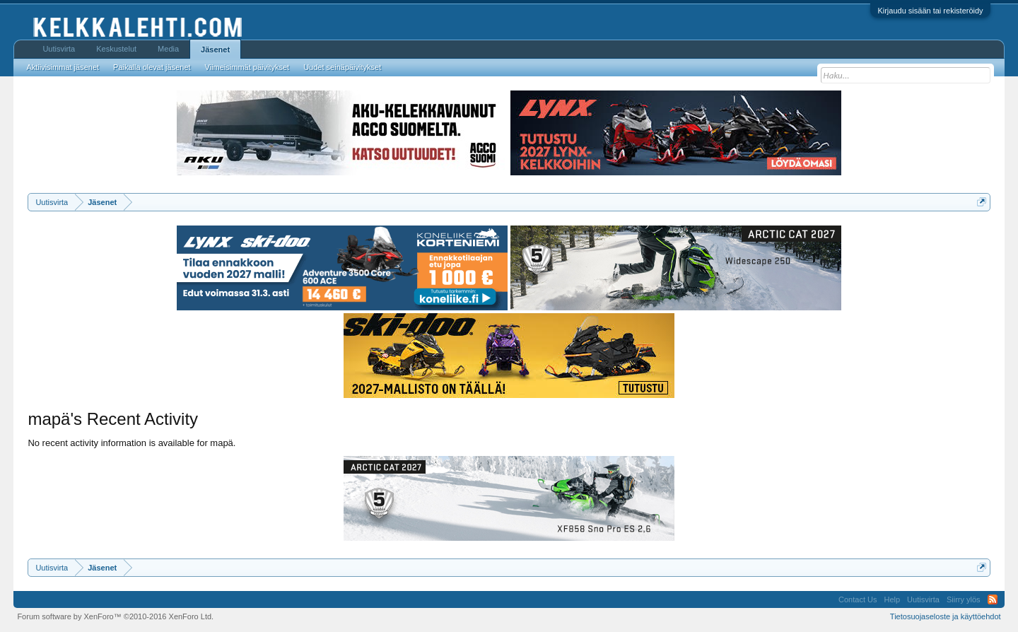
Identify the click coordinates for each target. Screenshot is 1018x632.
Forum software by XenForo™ (115, 616)
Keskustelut (116, 49)
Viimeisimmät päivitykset (247, 67)
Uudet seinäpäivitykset (342, 67)
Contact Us (857, 599)
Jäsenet (215, 49)
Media (168, 49)
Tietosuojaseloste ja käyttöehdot (945, 616)
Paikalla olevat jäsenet (151, 67)
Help (892, 599)
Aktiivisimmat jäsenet (62, 67)
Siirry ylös (964, 599)
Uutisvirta (58, 49)
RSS (992, 599)
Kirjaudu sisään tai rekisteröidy (930, 10)
